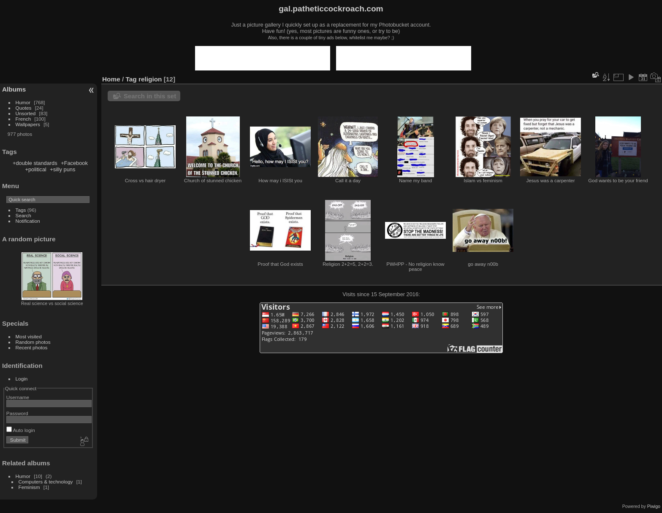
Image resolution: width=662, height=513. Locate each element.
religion (150, 79)
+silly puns (62, 169)
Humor (23, 102)
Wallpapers (28, 124)
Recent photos (32, 347)
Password (17, 413)
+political (35, 169)
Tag (131, 79)
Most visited (29, 336)
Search (23, 215)
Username (17, 397)
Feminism (29, 487)
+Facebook (74, 163)
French (23, 119)
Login (22, 378)
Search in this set (150, 96)
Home (111, 79)
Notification (28, 221)
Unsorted (26, 113)
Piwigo (653, 506)
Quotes (24, 108)
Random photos (33, 342)
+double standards (35, 163)
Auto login (20, 430)
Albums (14, 89)
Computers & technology (46, 481)
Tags (21, 210)
